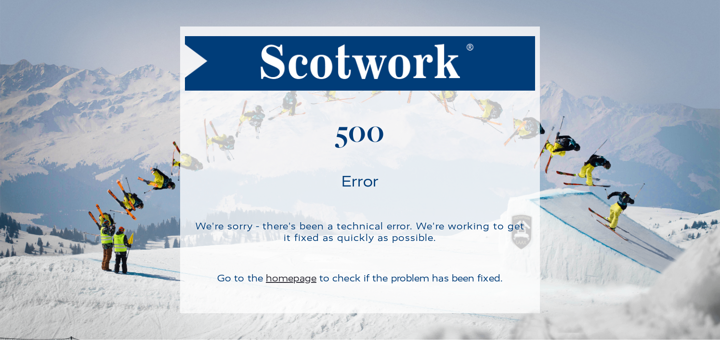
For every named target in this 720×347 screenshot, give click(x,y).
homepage (291, 278)
